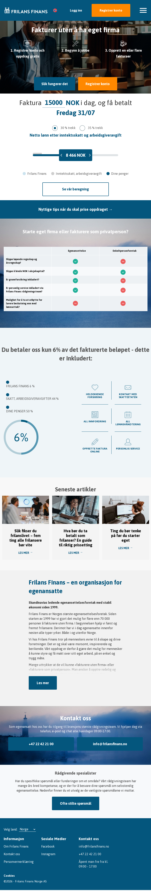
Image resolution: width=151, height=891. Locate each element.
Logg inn (76, 10)
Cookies (9, 875)
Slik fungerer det (54, 84)
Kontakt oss (12, 852)
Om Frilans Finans (16, 845)
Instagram (48, 852)
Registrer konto (111, 10)
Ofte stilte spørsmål (75, 802)
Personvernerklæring (19, 860)
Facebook (48, 845)
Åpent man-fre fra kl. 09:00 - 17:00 (93, 863)
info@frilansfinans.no (110, 743)
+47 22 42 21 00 (41, 743)
